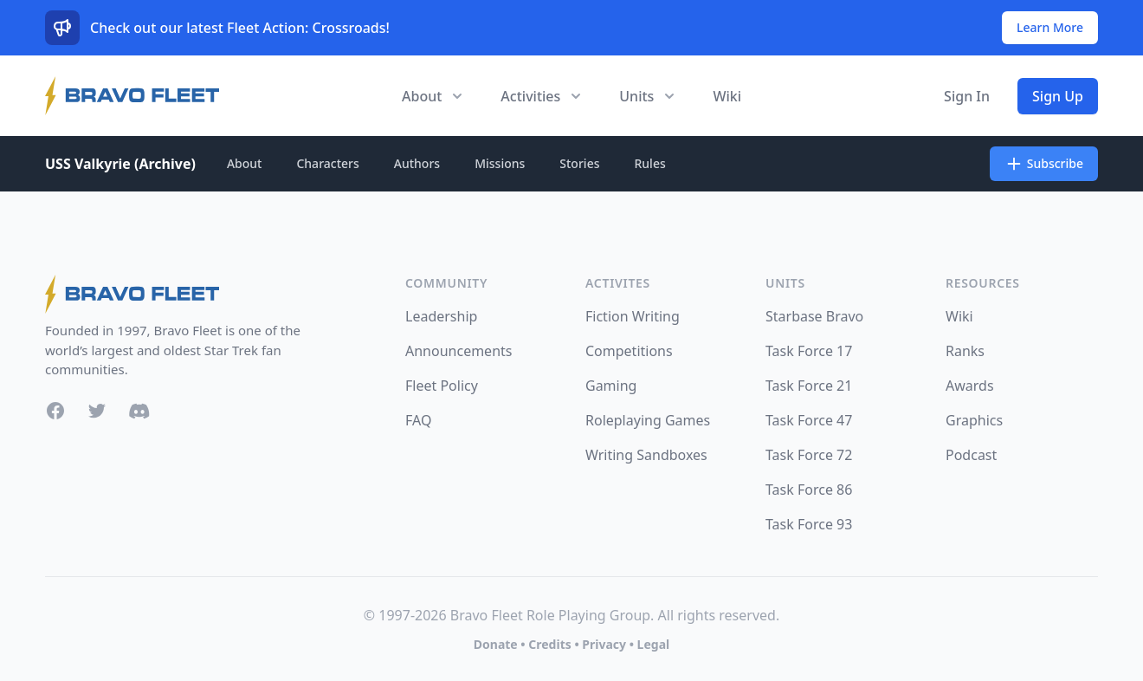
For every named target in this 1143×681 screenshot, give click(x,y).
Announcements (458, 350)
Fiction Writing (632, 316)
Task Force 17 (808, 350)
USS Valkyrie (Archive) (120, 163)
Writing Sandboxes (646, 454)
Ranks (965, 350)
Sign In (967, 96)
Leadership (441, 316)
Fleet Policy (441, 385)
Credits (549, 644)
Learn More (1050, 27)
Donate (496, 644)
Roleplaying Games (647, 420)
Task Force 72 (808, 454)
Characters (327, 163)
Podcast (971, 454)
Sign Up (1057, 96)
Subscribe (1043, 163)
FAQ (418, 420)
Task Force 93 (808, 524)
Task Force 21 (808, 385)
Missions (500, 163)
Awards (970, 385)
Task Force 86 (808, 489)
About (244, 163)
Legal (653, 644)
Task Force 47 (808, 420)
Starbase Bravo (814, 316)
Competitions (629, 350)
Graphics (974, 420)
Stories (579, 163)
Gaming (610, 385)
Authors (417, 163)
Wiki (727, 96)
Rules (649, 163)
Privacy (604, 644)
